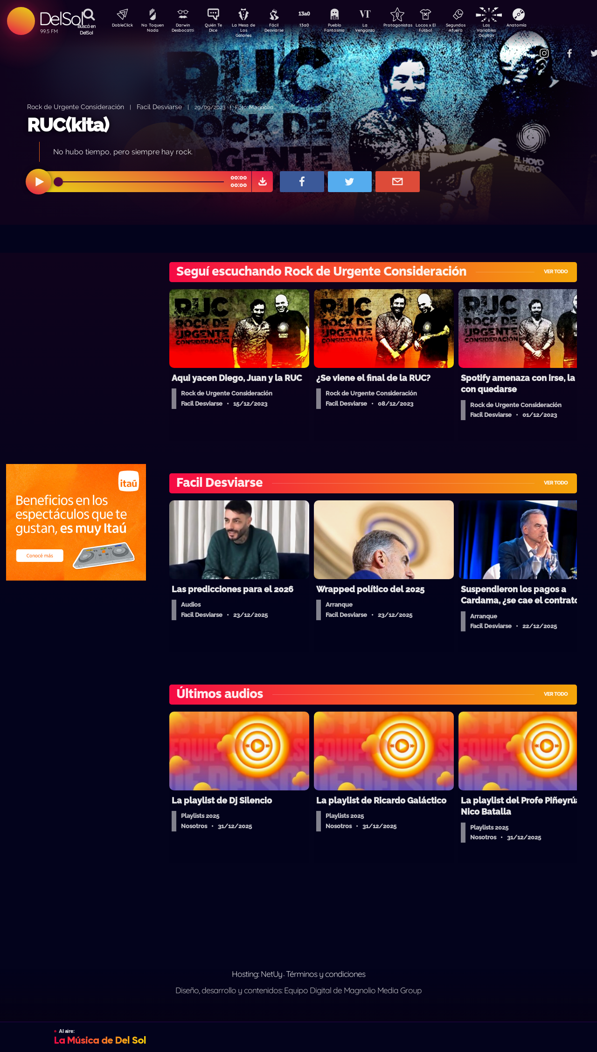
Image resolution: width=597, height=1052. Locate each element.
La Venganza (380, 29)
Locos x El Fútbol (445, 29)
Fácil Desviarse (282, 29)
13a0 (314, 26)
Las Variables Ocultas (511, 30)
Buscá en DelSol (86, 29)
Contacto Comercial (525, 48)
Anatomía (543, 26)
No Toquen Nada (151, 29)
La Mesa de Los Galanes (249, 30)
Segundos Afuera (478, 29)
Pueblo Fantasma (347, 29)
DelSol (61, 18)
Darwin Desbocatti (184, 29)
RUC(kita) (68, 125)
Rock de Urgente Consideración (75, 107)
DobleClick (119, 26)
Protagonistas (412, 26)
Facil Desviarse (159, 107)
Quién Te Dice (217, 29)
